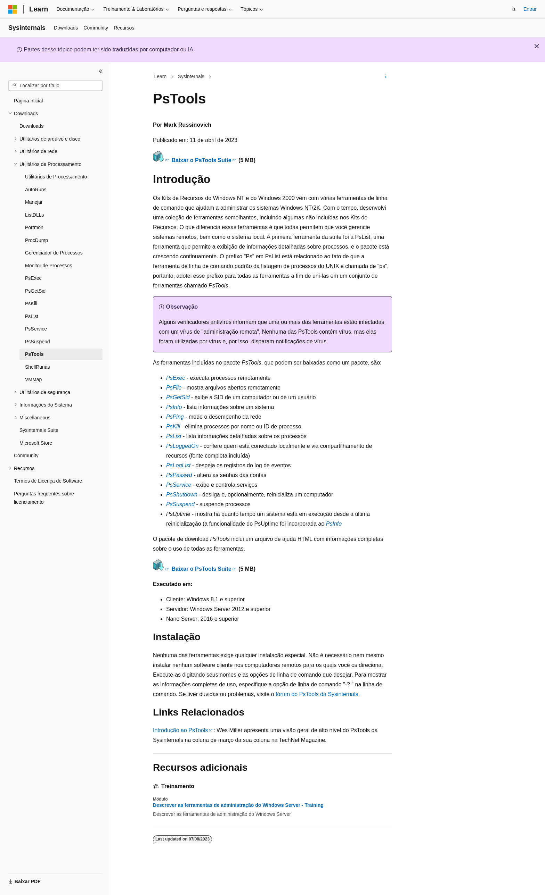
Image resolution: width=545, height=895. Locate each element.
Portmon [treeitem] (34, 227)
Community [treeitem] (26, 455)
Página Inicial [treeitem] (28, 100)
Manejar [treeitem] (34, 202)
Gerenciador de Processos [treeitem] (54, 253)
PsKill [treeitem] (31, 303)
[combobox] (55, 85)
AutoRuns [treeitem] (35, 189)
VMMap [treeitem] (33, 379)
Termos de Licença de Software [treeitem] (48, 481)
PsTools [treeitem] (34, 354)
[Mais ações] (386, 76)
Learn (160, 76)
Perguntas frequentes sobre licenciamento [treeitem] (44, 498)
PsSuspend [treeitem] (37, 341)
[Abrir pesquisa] (514, 9)
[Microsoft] (12, 9)
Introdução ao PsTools (180, 730)
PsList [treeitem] (31, 316)
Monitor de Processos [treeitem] (48, 265)
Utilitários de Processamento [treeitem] (56, 176)
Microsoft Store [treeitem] (35, 443)
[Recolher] (100, 71)
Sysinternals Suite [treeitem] (38, 430)
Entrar (530, 9)
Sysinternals (191, 76)
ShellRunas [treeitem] (37, 367)
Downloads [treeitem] (31, 126)
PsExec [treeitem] (33, 278)
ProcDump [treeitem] (36, 240)
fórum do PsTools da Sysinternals (317, 694)
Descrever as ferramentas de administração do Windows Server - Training (238, 805)
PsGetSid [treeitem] (35, 291)
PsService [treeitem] (36, 329)
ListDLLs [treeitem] (34, 215)
